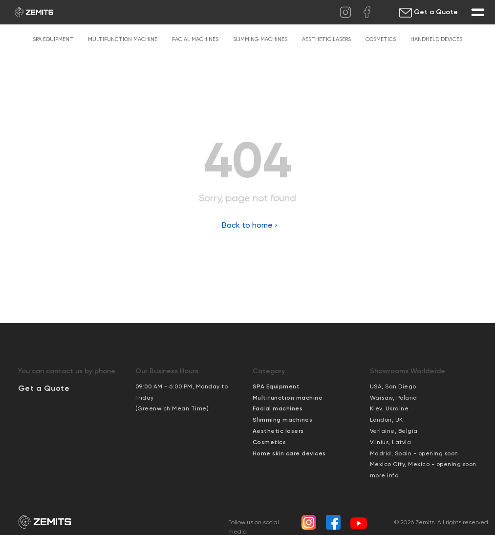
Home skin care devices (289, 453)
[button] (44, 388)
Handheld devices (436, 39)
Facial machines (195, 39)
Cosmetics (381, 39)
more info (384, 475)
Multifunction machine (122, 39)
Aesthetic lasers (326, 39)
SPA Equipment (53, 39)
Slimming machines (260, 39)
